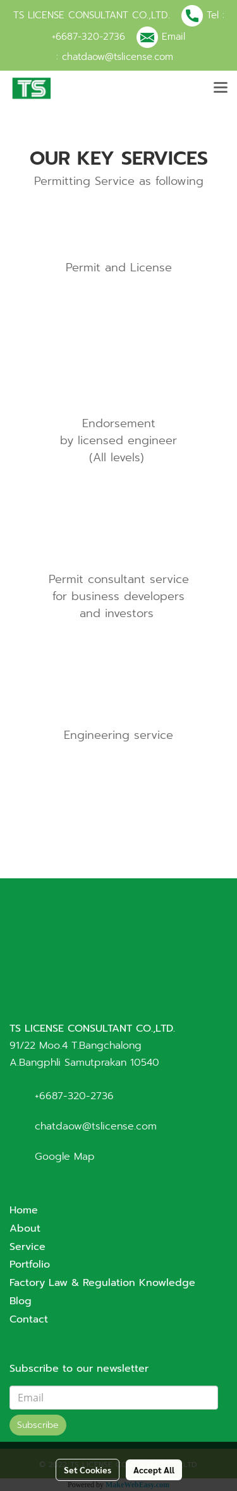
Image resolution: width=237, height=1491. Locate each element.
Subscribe (38, 1425)
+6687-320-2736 (88, 37)
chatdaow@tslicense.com (117, 57)
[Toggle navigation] (220, 88)
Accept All (153, 1469)
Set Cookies (87, 1469)
